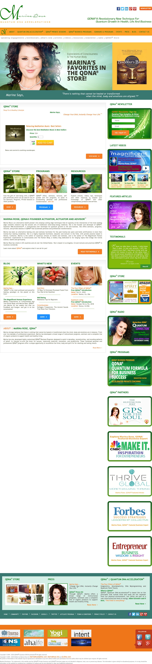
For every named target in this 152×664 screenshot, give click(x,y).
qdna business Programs (80, 31)
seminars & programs (103, 32)
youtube (25, 614)
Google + (44, 614)
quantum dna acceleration (30, 31)
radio (100, 38)
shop (9, 206)
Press (127, 32)
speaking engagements (12, 38)
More (9, 317)
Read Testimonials (90, 252)
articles (58, 38)
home (6, 614)
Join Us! (51, 201)
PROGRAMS (44, 206)
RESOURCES (79, 206)
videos (67, 38)
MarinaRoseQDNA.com (38, 657)
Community (15, 614)
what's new (46, 38)
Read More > (97, 348)
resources (78, 38)
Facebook (34, 614)
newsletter (90, 38)
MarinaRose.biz (53, 657)
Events (119, 32)
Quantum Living (77, 300)
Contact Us (112, 614)
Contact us (144, 32)
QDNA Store (112, 38)
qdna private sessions (56, 31)
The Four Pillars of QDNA (81, 288)
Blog (134, 32)
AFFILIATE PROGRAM (67, 614)
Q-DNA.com (66, 657)
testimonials (32, 38)
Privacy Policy (99, 614)
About (12, 32)
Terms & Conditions (84, 614)
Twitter (54, 614)
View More (94, 156)
